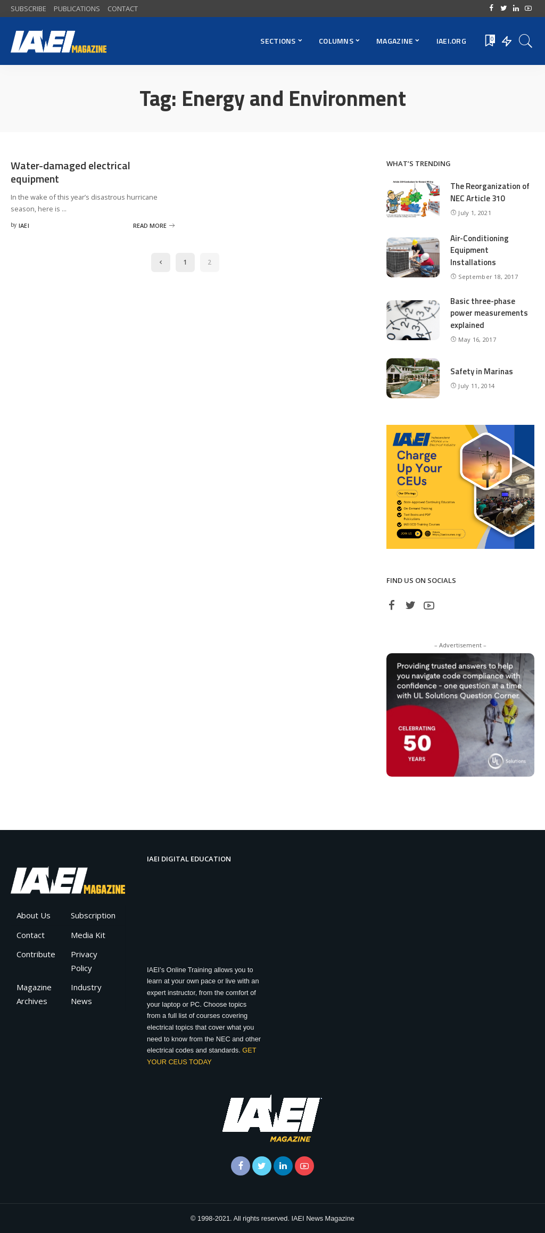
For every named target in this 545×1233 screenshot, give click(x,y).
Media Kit (88, 935)
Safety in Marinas (481, 371)
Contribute (35, 954)
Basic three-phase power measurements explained (489, 313)
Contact (30, 935)
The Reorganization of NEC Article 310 (490, 192)
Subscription (93, 915)
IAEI (24, 225)
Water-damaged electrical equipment (70, 172)
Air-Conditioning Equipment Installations (479, 250)
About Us (33, 915)
